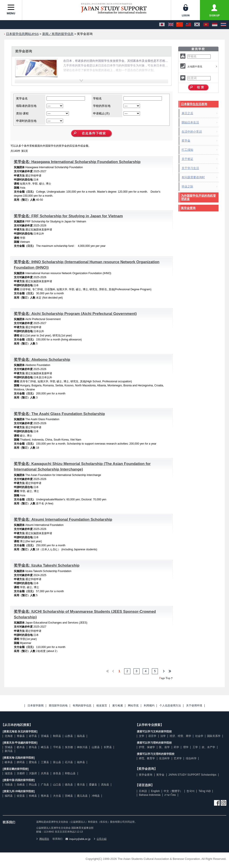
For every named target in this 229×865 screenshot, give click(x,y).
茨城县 (9, 747)
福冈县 (9, 795)
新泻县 (9, 751)
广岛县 (45, 784)
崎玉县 (45, 747)
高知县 (105, 784)
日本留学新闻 (36, 705)
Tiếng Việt (205, 791)
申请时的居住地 (26, 121)
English (155, 791)
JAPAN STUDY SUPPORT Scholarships (192, 774)
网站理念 (42, 838)
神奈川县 (82, 747)
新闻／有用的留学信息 (58, 34)
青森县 (21, 736)
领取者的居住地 (26, 106)
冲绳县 (96, 795)
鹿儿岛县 (82, 795)
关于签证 (187, 159)
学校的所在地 (101, 106)
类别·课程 (22, 113)
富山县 (57, 762)
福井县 (81, 762)
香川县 (81, 784)
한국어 (191, 791)
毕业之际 (187, 186)
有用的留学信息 (82, 705)
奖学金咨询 (23, 51)
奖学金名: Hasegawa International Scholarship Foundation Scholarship (77, 162)
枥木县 (21, 747)
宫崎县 (69, 795)
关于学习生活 (190, 168)
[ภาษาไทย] (223, 24)
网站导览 (133, 705)
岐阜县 (9, 762)
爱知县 (33, 762)
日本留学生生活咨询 (194, 104)
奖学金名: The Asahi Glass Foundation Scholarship (59, 414)
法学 (163, 736)
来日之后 (187, 113)
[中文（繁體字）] (188, 24)
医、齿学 (164, 747)
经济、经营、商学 (180, 736)
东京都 (69, 747)
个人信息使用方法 (170, 705)
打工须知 (187, 149)
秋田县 (57, 736)
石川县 (69, 762)
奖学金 (186, 140)
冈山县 (33, 784)
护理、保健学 (147, 747)
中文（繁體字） (173, 791)
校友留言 (101, 705)
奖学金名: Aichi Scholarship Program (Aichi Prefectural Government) (75, 314)
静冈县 (21, 762)
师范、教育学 (147, 758)
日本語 (143, 791)
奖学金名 (22, 98)
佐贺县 (21, 795)
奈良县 (57, 773)
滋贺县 (9, 773)
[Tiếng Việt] (206, 24)
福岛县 (81, 736)
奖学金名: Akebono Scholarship (42, 359)
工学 (195, 747)
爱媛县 (93, 784)
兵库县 (45, 773)
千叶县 (57, 747)
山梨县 (96, 747)
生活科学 (164, 758)
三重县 (45, 762)
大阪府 (33, 773)
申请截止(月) (101, 113)
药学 (176, 747)
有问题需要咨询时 (193, 177)
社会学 (199, 736)
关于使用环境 (194, 705)
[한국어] (197, 24)
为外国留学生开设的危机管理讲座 (198, 197)
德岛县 (69, 784)
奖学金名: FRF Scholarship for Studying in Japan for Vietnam (68, 216)
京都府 (21, 773)
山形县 (69, 736)
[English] (171, 24)
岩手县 (33, 736)
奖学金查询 (188, 208)
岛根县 (21, 784)
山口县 (57, 784)
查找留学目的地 (58, 705)
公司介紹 (100, 838)
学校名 (97, 98)
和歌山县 (70, 773)
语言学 (152, 736)
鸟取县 (9, 784)
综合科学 (191, 758)
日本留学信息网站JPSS (22, 34)
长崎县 (33, 795)
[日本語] (162, 24)
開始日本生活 (190, 122)
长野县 (108, 747)
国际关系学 (214, 736)
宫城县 (45, 736)
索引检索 (117, 705)
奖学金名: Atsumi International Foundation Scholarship (63, 519)
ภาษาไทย (170, 794)
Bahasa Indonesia (149, 794)
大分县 (57, 795)
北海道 (9, 736)
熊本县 (45, 795)
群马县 (33, 747)
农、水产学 (208, 747)
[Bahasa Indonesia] (214, 24)
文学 (141, 736)
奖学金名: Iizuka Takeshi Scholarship (46, 565)
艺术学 (178, 758)
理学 (186, 747)
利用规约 (149, 705)
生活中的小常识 (192, 131)
